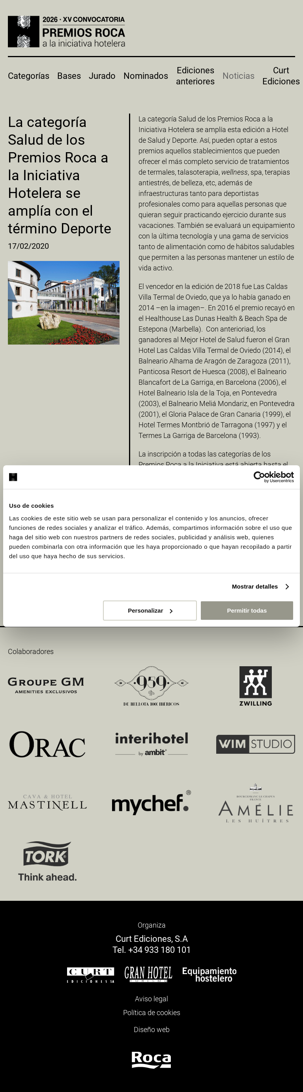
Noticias (238, 76)
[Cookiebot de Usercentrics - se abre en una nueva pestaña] (259, 477)
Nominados (145, 76)
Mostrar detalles (255, 586)
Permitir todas (247, 610)
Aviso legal (151, 999)
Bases (69, 76)
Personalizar (150, 610)
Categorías (28, 76)
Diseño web (152, 1029)
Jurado (102, 76)
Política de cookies (151, 1012)
